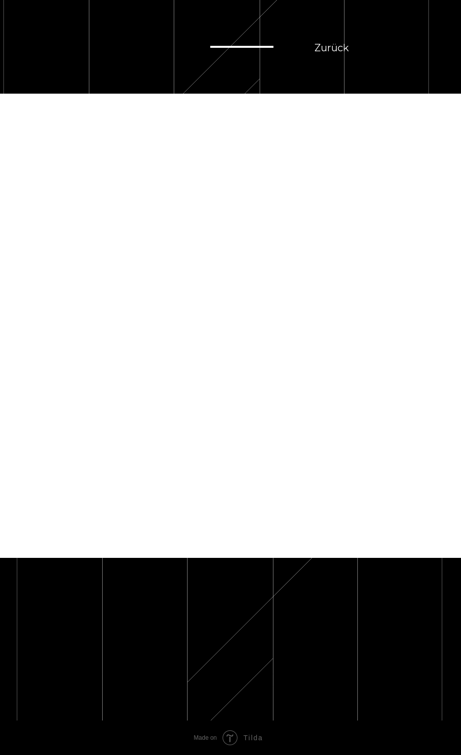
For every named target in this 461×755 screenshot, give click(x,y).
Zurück (331, 48)
